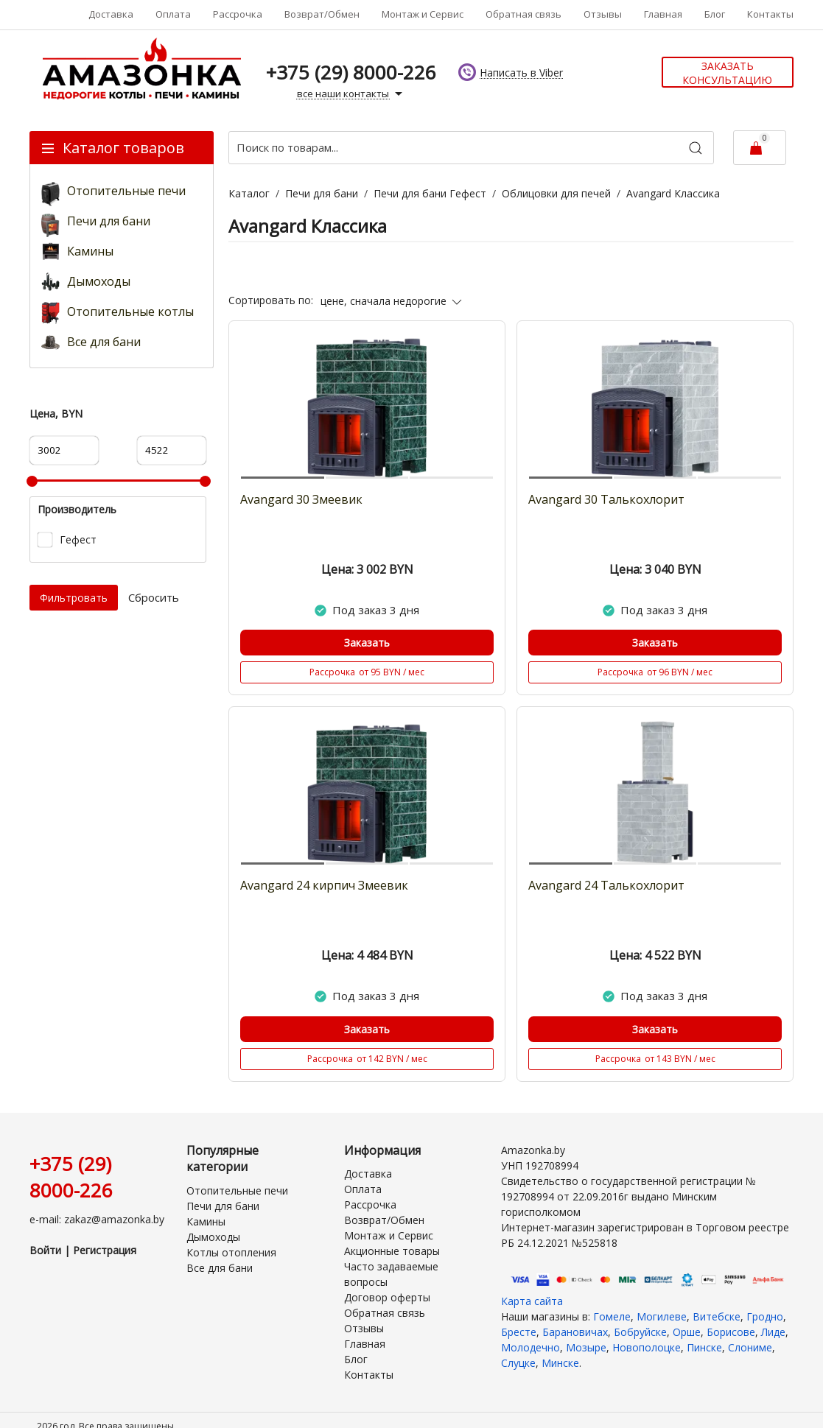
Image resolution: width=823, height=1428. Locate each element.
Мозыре (586, 1347)
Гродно (764, 1316)
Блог (714, 14)
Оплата (173, 14)
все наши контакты (351, 94)
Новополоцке (646, 1347)
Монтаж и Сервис (422, 14)
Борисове (731, 1332)
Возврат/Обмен (322, 14)
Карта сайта (532, 1301)
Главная (663, 14)
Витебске (716, 1316)
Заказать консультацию (727, 73)
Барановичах (575, 1332)
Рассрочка (237, 14)
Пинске (704, 1347)
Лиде (773, 1332)
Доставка (110, 14)
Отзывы (603, 14)
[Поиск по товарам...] (471, 147)
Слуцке (518, 1363)
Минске (560, 1363)
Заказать (367, 643)
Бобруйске (640, 1332)
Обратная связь (523, 14)
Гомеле (612, 1316)
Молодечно (530, 1347)
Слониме (750, 1347)
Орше (687, 1332)
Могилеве (662, 1316)
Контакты (770, 14)
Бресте (518, 1332)
